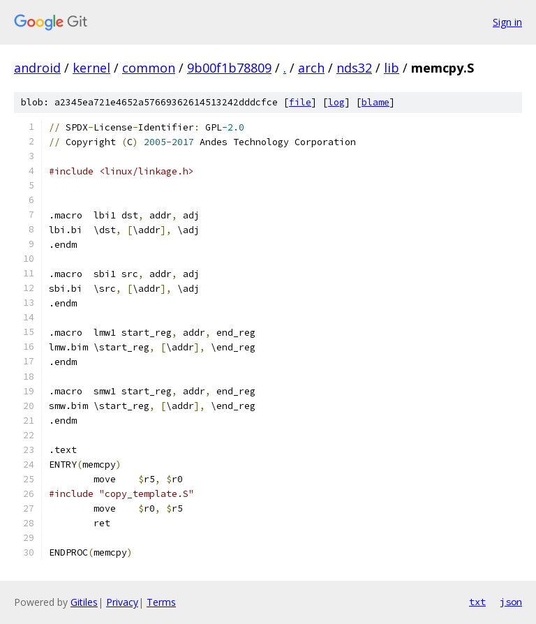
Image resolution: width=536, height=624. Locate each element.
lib (391, 67)
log (336, 102)
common (148, 67)
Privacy (122, 602)
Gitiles (84, 602)
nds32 (354, 67)
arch (311, 67)
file (300, 102)
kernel (91, 67)
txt (477, 601)
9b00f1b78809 (229, 67)
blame (375, 102)
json (511, 601)
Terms (161, 602)
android (37, 67)
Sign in (507, 22)
